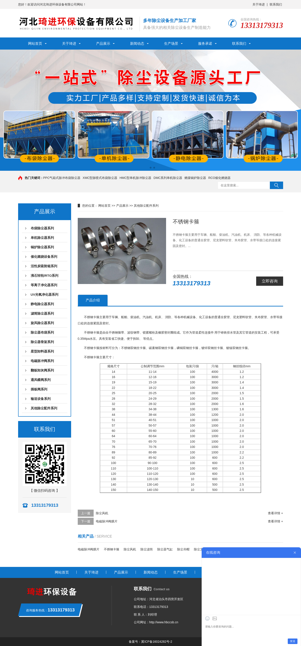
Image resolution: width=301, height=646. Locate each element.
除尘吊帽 (183, 549)
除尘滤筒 (146, 549)
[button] (147, 168)
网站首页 (35, 43)
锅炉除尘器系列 (42, 247)
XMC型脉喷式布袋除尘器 (100, 178)
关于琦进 (258, 4)
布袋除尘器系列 (42, 228)
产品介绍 (93, 300)
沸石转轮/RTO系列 (45, 275)
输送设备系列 (41, 399)
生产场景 (171, 43)
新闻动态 (137, 43)
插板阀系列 (39, 389)
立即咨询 (270, 281)
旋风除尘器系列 (42, 323)
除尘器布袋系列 (42, 332)
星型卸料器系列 (42, 351)
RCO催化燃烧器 (219, 178)
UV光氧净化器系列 (45, 294)
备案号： (135, 641)
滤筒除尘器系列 (42, 313)
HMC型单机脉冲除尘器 (135, 178)
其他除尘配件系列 (44, 408)
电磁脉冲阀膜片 (106, 521)
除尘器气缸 (165, 549)
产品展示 (103, 43)
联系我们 (276, 4)
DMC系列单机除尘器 (167, 178)
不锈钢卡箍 (111, 549)
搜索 (276, 185)
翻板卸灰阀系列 (42, 370)
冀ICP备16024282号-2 (156, 641)
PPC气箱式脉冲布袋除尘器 (62, 178)
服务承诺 (205, 43)
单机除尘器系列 (42, 237)
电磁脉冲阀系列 (42, 361)
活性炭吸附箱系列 (44, 266)
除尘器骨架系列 (42, 342)
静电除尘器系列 (42, 304)
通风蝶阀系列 (41, 380)
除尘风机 (102, 513)
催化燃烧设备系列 (44, 256)
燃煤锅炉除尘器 (195, 178)
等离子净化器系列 (44, 285)
